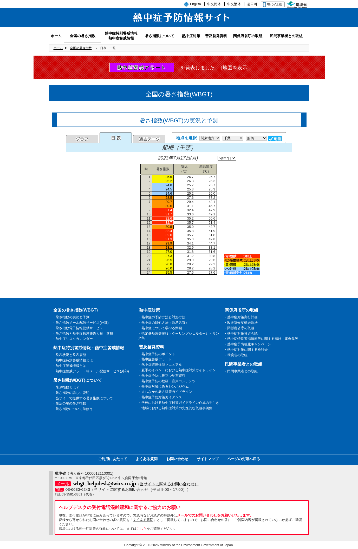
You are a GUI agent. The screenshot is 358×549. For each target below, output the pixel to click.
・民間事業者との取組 (241, 371)
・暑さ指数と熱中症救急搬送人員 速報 (82, 333)
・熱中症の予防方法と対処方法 (161, 317)
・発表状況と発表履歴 (69, 355)
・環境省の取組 (236, 355)
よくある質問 (147, 459)
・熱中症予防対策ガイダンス (160, 397)
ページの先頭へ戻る (243, 459)
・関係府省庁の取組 (239, 328)
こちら (141, 529)
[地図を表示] (235, 67)
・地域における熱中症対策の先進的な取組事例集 (175, 408)
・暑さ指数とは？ (65, 387)
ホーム (58, 48)
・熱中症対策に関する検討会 (246, 350)
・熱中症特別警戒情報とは (72, 360)
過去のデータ (149, 139)
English (195, 4)
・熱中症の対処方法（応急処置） (163, 323)
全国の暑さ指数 (81, 48)
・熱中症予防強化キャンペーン (247, 344)
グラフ (82, 139)
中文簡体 (214, 4)
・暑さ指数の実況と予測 (70, 317)
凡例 (242, 264)
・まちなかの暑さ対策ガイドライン (165, 392)
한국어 (252, 4)
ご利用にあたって (112, 459)
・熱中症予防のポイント (156, 354)
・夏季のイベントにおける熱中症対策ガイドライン (177, 370)
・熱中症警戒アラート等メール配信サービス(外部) (90, 371)
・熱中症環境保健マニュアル (160, 365)
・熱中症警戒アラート (155, 359)
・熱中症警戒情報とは (69, 366)
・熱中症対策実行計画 (241, 317)
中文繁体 (234, 4)
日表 (116, 137)
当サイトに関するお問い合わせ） (169, 484)
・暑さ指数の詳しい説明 (70, 393)
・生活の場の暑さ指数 (69, 403)
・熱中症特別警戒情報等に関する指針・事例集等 (261, 339)
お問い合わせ (177, 459)
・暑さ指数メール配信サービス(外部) (80, 323)
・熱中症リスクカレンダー (72, 339)
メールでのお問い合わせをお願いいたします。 (215, 515)
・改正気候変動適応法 (241, 323)
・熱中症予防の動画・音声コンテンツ (167, 381)
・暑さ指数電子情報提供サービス (77, 328)
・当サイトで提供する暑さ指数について (82, 398)
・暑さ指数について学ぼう (72, 409)
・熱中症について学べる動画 (160, 328)
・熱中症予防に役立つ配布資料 (161, 376)
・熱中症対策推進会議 (241, 333)
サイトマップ (208, 459)
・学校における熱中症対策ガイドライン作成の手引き (178, 403)
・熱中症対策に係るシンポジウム (163, 386)
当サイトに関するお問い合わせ (121, 489)
